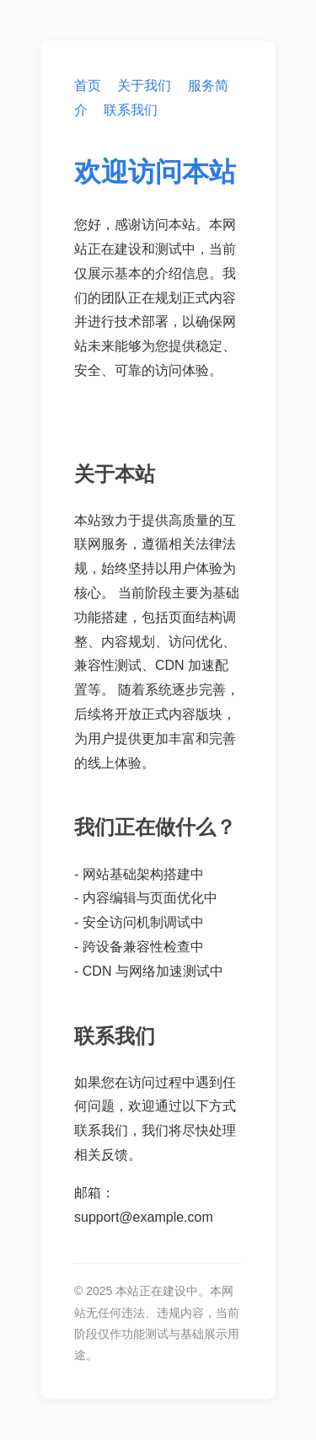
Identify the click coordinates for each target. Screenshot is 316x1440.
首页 (87, 85)
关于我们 (144, 85)
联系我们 (131, 110)
